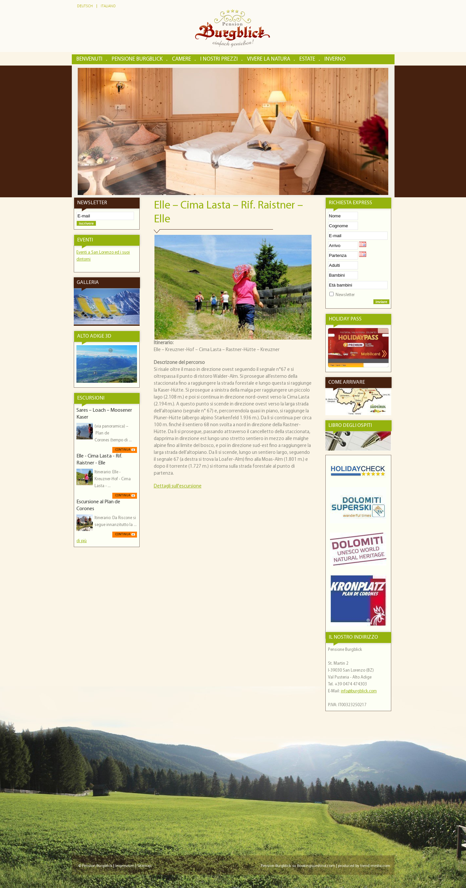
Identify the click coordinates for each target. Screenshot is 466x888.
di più (81, 541)
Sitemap (144, 866)
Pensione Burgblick (137, 59)
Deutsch (85, 6)
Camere (181, 59)
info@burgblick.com (359, 691)
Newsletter (345, 295)
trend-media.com (375, 866)
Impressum (124, 866)
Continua (122, 449)
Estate (307, 59)
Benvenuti (89, 59)
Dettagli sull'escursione (178, 486)
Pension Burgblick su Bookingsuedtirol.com (298, 866)
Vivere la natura (268, 59)
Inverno (334, 59)
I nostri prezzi (219, 59)
